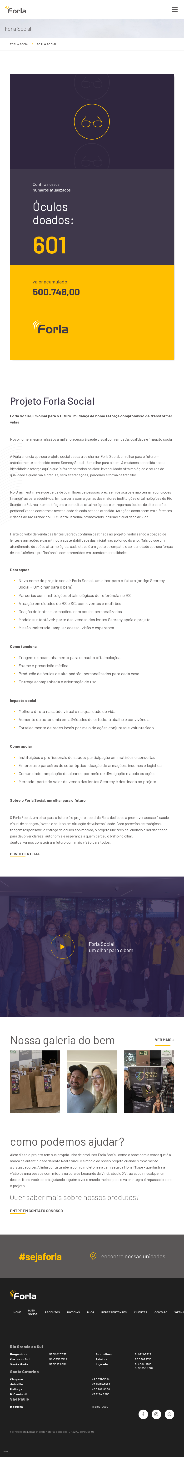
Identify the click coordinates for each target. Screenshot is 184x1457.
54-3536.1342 (58, 1359)
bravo (6, 1451)
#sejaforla (40, 1256)
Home (17, 1312)
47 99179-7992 (101, 1384)
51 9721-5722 (143, 1354)
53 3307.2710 (143, 1359)
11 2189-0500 (100, 1406)
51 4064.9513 (143, 1364)
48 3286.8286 (101, 1389)
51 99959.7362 (144, 1368)
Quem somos (33, 1312)
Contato (160, 1312)
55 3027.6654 (58, 1364)
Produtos (52, 1312)
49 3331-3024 (101, 1379)
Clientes (140, 1312)
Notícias (73, 1312)
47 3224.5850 (100, 1394)
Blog (90, 1312)
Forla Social (20, 44)
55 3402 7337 (57, 1354)
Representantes (114, 1312)
